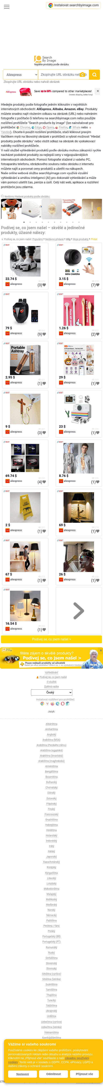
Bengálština (51, 771)
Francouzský (51, 814)
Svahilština (51, 984)
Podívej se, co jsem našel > (51, 639)
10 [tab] (79, 222)
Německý (51, 915)
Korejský (51, 867)
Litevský (51, 878)
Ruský (51, 952)
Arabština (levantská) (51, 755)
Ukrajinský (51, 1010)
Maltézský (51, 899)
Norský (51, 910)
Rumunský (51, 947)
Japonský (51, 856)
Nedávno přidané (54, 239)
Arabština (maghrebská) (51, 761)
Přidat (94, 239)
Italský (51, 851)
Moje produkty (81, 239)
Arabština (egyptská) (51, 750)
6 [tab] (55, 222)
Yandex (5, 132)
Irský (51, 846)
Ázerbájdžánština (51, 1037)
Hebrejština (51, 824)
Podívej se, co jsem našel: (18, 239)
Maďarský (51, 904)
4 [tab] (42, 222)
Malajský (51, 894)
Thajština (51, 995)
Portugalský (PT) (51, 941)
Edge (38, 127)
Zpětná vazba (51, 686)
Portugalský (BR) (51, 936)
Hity (68, 239)
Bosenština (51, 776)
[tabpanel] (52, 209)
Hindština (51, 830)
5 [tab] (48, 222)
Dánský (52, 792)
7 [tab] (61, 222)
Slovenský (51, 963)
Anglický (51, 734)
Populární (38, 239)
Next (99, 209)
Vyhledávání (51, 672)
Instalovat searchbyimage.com (73, 5)
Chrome (25, 127)
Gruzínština (51, 819)
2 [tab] (30, 222)
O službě (51, 681)
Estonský (51, 798)
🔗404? (6, 245)
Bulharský (51, 782)
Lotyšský (51, 883)
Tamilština (51, 989)
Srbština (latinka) (51, 979)
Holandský (51, 835)
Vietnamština (51, 1032)
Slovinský (51, 968)
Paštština (51, 920)
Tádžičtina (51, 1005)
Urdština (51, 1016)
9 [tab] (73, 222)
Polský (51, 931)
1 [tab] (24, 222)
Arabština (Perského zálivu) (51, 745)
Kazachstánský (51, 862)
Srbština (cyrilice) (51, 973)
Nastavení (22, 1074)
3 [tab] (36, 222)
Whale (76, 127)
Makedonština (51, 888)
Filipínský (51, 803)
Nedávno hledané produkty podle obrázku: (27, 196)
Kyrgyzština (51, 873)
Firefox (63, 127)
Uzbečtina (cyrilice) (51, 1021)
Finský (51, 809)
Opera (50, 127)
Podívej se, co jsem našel (51, 677)
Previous (4, 209)
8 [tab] (67, 222)
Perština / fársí (52, 925)
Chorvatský (51, 787)
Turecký (51, 1000)
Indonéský (51, 840)
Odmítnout (53, 1074)
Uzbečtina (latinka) (51, 1027)
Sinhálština (52, 958)
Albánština (51, 724)
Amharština (51, 729)
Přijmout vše (84, 1074)
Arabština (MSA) (51, 739)
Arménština (51, 766)
